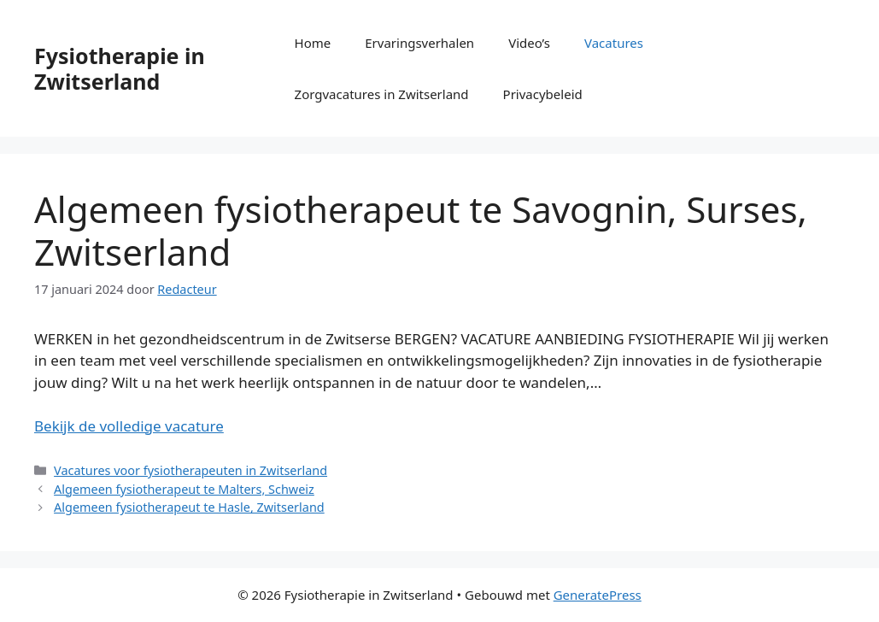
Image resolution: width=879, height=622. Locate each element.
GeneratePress (598, 594)
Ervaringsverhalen (419, 42)
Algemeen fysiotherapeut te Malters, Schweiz (184, 489)
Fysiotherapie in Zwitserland (119, 68)
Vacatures (613, 42)
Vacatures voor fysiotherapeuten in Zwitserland (190, 470)
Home (313, 42)
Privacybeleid (543, 94)
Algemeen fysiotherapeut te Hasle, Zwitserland (189, 507)
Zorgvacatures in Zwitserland (382, 94)
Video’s (529, 42)
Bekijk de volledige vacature (129, 426)
